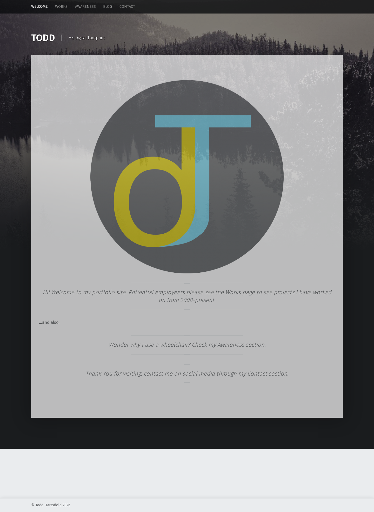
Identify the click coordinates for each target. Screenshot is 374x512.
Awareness (85, 6)
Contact (127, 6)
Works (61, 6)
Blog (107, 6)
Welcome (39, 6)
